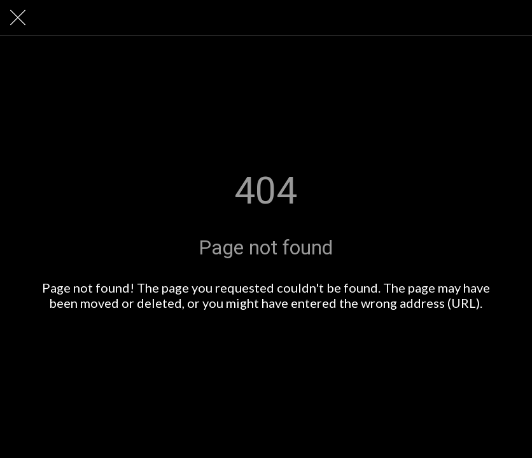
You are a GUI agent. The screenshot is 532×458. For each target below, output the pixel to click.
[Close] (17, 17)
